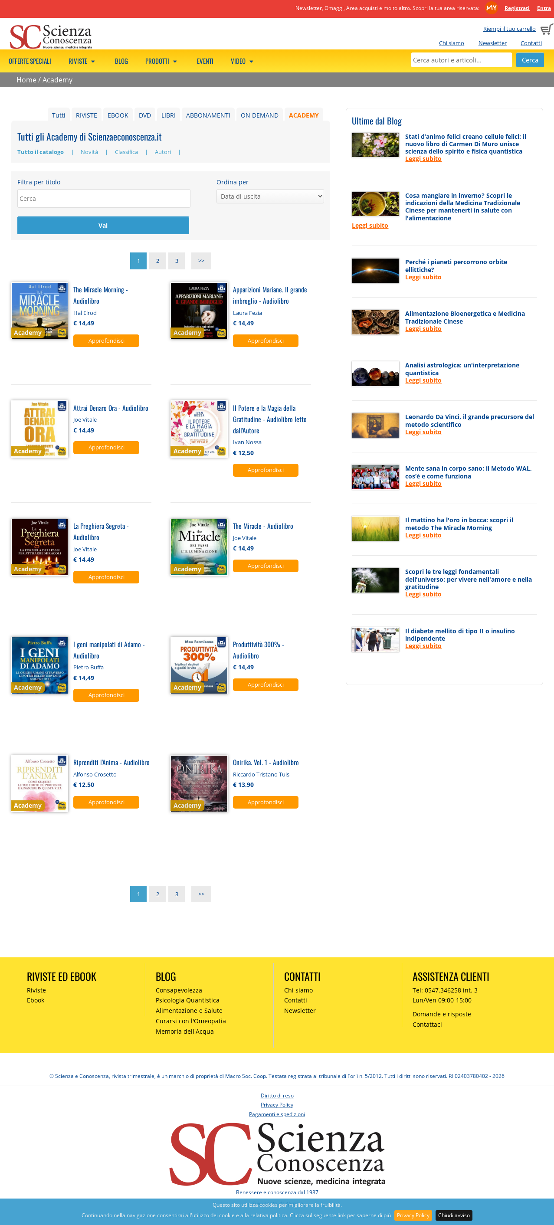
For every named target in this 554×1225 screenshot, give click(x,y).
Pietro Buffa (88, 667)
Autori (163, 152)
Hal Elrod (85, 313)
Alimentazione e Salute (189, 1011)
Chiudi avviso (454, 1215)
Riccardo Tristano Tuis (261, 774)
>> (201, 261)
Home (26, 80)
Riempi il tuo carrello (509, 29)
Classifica (127, 152)
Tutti (59, 115)
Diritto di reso (277, 1095)
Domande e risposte (442, 1014)
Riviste (83, 61)
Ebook (35, 1000)
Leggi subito (423, 158)
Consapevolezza (179, 990)
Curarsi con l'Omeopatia (191, 1021)
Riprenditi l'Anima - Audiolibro (111, 762)
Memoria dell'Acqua (185, 1031)
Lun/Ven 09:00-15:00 (442, 1000)
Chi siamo (451, 43)
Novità (90, 152)
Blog (121, 61)
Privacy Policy (413, 1215)
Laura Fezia (247, 313)
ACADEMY (304, 115)
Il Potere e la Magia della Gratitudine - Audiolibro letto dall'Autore (270, 419)
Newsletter (493, 43)
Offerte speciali (30, 61)
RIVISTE (86, 115)
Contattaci (427, 1025)
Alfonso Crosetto (95, 774)
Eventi (205, 61)
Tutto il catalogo (41, 152)
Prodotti (162, 61)
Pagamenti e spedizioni (277, 1114)
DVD (145, 115)
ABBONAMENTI (208, 115)
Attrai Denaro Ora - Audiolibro (110, 408)
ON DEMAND (260, 115)
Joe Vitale (85, 420)
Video (243, 61)
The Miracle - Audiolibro (263, 526)
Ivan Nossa (247, 442)
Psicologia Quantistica (188, 1000)
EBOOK (118, 115)
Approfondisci (107, 340)
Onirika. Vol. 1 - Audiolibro (266, 762)
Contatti (531, 43)
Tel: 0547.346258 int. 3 (445, 990)
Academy (57, 80)
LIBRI (168, 115)
